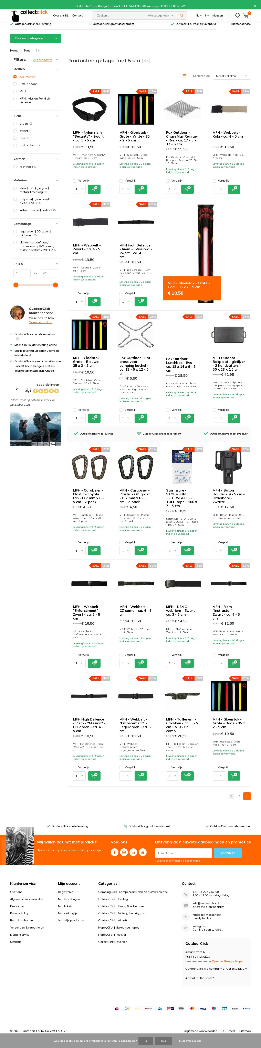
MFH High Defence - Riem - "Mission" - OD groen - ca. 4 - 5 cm (89, 731)
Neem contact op (40, 328)
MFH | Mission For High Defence (35, 106)
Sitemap (16, 948)
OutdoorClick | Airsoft (112, 926)
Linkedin (133, 857)
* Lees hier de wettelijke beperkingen (177, 866)
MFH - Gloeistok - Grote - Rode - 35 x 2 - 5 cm (229, 729)
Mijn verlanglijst (68, 919)
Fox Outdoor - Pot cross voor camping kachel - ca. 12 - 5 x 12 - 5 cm (134, 371)
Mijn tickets (65, 912)
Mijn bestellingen (69, 905)
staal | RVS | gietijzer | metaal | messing (34, 196)
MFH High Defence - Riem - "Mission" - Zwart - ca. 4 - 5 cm (135, 257)
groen (26, 129)
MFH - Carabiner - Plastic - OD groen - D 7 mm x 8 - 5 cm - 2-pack (134, 502)
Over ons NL (61, 18)
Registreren (65, 898)
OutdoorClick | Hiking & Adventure (121, 912)
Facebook (114, 857)
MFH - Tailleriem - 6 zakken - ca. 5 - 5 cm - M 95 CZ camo (182, 731)
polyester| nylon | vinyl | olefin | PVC (35, 207)
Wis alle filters (42, 66)
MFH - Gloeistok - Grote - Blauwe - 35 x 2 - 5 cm (87, 368)
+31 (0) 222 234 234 (206, 898)
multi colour (30, 151)
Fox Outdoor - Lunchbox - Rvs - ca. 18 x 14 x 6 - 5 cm (181, 371)
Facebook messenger (207, 921)
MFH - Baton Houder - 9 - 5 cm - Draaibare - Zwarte (229, 502)
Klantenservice (241, 30)
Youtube (143, 857)
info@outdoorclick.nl (206, 909)
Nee (163, 1040)
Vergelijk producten (71, 926)
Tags (27, 56)
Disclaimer (17, 912)
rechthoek (28, 173)
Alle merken (27, 83)
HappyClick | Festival (112, 941)
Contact (77, 18)
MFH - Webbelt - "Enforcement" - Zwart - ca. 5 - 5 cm (87, 618)
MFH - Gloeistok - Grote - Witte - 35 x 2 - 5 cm (134, 142)
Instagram (124, 857)
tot (34, 279)
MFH (23, 97)
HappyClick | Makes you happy (118, 933)
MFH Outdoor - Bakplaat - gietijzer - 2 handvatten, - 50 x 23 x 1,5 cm (229, 370)
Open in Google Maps (227, 967)
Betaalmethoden (21, 926)
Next (247, 802)
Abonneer (227, 859)
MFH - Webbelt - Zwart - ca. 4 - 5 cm (87, 255)
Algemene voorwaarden (26, 905)
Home (14, 56)
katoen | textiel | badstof (38, 216)
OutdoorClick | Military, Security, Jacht (122, 919)
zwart (26, 137)
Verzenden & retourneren (27, 933)
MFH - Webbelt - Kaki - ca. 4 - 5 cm (228, 140)
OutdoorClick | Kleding (113, 905)
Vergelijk (81, 186)
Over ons (16, 898)
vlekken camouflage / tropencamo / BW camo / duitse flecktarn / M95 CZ (38, 252)
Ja (146, 1040)
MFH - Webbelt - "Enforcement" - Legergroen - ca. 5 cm (135, 731)
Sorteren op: (202, 82)
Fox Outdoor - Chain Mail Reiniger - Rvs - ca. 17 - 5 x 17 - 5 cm (182, 144)
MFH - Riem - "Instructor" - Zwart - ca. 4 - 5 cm (226, 618)
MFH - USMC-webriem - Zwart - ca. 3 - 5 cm (181, 617)
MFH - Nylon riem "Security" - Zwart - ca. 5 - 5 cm (88, 142)
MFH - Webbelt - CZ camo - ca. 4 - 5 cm (135, 617)
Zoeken (182, 18)
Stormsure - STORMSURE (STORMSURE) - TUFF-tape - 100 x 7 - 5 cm (181, 504)
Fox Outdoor (28, 90)
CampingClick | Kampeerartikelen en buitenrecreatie (133, 898)
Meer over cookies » (191, 1040)
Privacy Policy (19, 919)
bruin (25, 144)
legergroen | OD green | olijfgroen (35, 239)
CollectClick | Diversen (112, 948)
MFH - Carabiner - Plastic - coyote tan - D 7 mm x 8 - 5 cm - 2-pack (88, 502)
